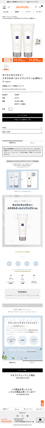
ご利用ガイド (5, 409)
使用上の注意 (6, 132)
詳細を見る (12, 143)
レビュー (32, 143)
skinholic (14, 16)
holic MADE (6, 12)
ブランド (28, 12)
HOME (3, 16)
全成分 (4, 127)
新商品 (17, 12)
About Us (17, 409)
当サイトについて (28, 409)
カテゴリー (39, 12)
